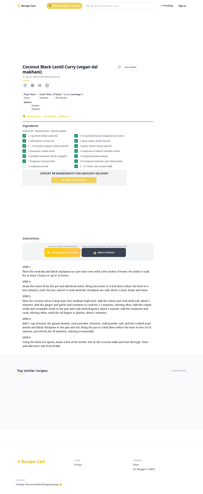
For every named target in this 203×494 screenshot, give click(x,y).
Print (146, 67)
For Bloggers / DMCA (144, 469)
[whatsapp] (47, 85)
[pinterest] (32, 85)
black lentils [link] (34, 116)
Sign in (182, 5)
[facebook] (25, 85)
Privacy (78, 464)
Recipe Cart (33, 461)
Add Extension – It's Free (64, 5)
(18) (30, 77)
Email (136, 464)
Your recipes (130, 67)
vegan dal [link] (63, 116)
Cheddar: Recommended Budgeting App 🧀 (39, 484)
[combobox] (121, 5)
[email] (39, 85)
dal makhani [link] (50, 116)
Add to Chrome (103, 253)
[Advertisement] (100, 35)
